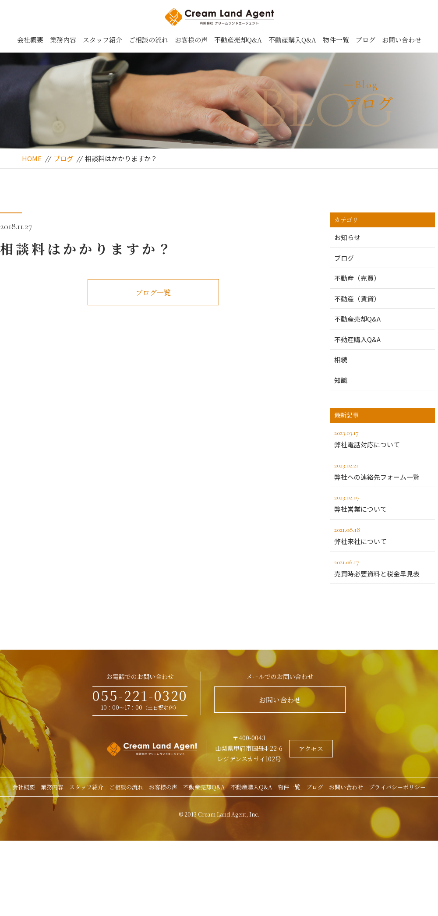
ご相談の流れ (148, 39)
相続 (340, 359)
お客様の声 (191, 39)
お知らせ (347, 237)
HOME (32, 158)
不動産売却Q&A (238, 39)
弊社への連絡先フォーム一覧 (382, 470)
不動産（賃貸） (357, 298)
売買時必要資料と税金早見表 (382, 567)
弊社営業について (382, 502)
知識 (340, 380)
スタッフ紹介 (102, 39)
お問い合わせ (401, 39)
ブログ (365, 39)
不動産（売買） (357, 278)
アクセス (311, 748)
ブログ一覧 (153, 292)
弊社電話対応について (382, 438)
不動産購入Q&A (292, 39)
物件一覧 (336, 39)
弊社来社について (382, 535)
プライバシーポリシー (397, 787)
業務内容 (63, 39)
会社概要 (30, 39)
